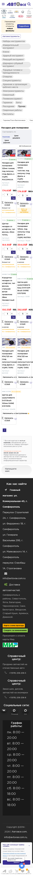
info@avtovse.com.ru (14, 578)
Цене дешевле (16, 137)
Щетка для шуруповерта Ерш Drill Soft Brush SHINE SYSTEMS (23, 287)
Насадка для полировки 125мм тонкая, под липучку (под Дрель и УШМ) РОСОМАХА (8, 171)
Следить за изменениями (15, 630)
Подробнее (24, 26)
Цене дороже (6, 141)
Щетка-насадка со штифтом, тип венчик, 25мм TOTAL (8, 229)
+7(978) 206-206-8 (14, 697)
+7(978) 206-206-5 (14, 673)
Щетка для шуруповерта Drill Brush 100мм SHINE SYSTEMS (8, 400)
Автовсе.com (19, 832)
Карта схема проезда (14, 625)
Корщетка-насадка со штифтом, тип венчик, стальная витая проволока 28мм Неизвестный (8, 289)
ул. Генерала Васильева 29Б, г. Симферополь (13, 540)
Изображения (25, 146)
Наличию (6, 137)
